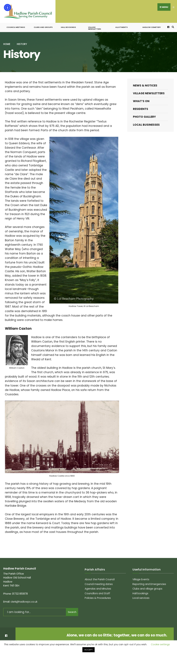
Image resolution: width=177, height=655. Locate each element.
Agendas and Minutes (98, 586)
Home (6, 41)
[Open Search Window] (172, 24)
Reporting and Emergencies (149, 581)
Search (72, 609)
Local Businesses (146, 122)
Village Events (140, 576)
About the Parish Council (100, 576)
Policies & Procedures (98, 595)
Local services (140, 595)
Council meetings (16, 24)
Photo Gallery (144, 114)
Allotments (121, 24)
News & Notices (145, 83)
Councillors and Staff (97, 590)
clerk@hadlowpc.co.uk (24, 599)
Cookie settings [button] (160, 644)
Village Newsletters (94, 25)
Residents (140, 106)
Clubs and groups (43, 24)
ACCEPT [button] (88, 649)
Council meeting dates (99, 581)
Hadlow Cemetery (151, 24)
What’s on (141, 98)
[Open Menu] (173, 7)
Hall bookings (68, 24)
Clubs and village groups (147, 586)
